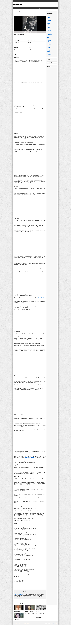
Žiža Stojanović (16, 619)
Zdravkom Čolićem (20, 346)
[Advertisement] (30, 280)
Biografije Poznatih (54, 623)
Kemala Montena (20, 374)
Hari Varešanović (33, 457)
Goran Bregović (27, 457)
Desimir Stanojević (17, 611)
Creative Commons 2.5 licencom (19, 594)
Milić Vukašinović (41, 297)
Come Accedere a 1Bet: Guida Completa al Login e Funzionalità (29, 615)
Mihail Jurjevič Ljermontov (29, 611)
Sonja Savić (37, 611)
